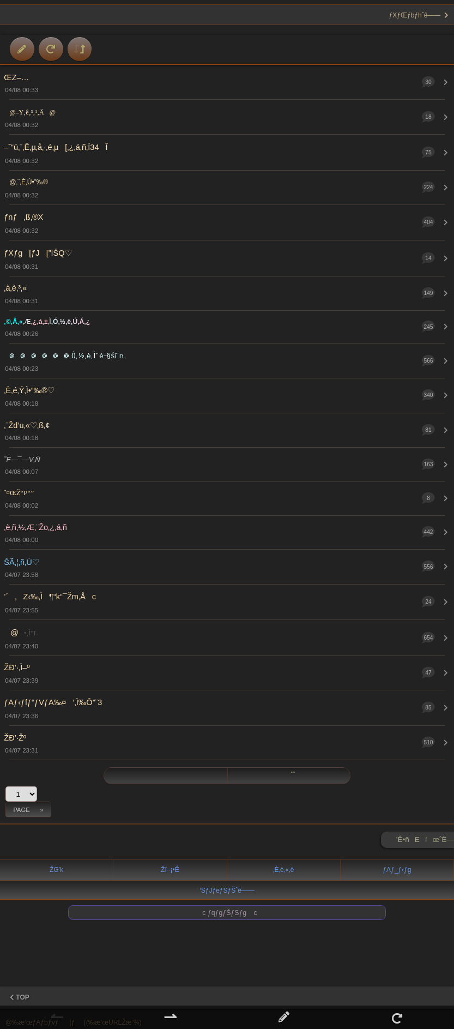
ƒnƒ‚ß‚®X (23, 217)
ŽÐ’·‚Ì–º (16, 667)
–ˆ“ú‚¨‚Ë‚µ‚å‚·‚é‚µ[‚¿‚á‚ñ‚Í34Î (55, 147)
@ (21, 632)
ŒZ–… (16, 77)
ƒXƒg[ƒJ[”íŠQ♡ (37, 253)
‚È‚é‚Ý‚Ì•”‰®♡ (29, 390)
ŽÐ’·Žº (15, 737)
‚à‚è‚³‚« (15, 288)
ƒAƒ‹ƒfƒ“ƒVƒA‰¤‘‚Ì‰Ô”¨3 (53, 702)
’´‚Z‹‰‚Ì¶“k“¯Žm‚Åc (50, 596)
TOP (19, 997)
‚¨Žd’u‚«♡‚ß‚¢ (27, 425)
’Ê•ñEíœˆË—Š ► (425, 841)
